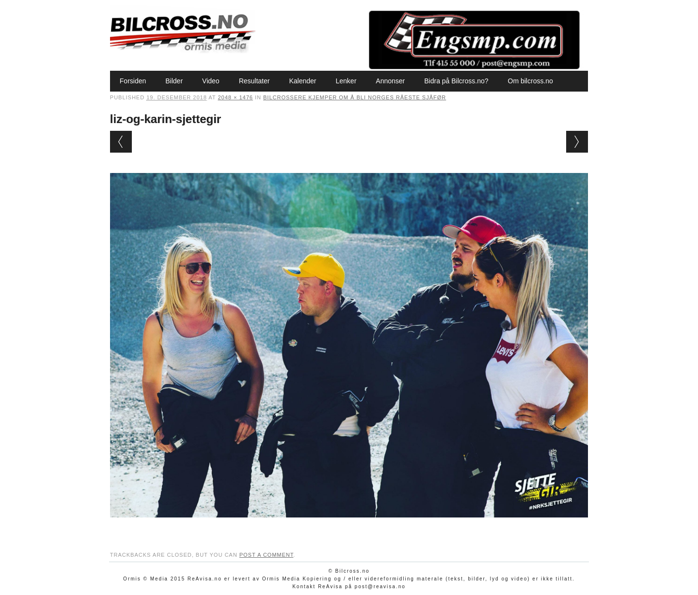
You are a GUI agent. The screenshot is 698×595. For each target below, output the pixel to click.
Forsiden (133, 81)
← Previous (121, 142)
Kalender (302, 81)
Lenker (345, 81)
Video (211, 81)
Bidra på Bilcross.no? (456, 81)
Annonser (390, 81)
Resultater (254, 81)
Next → (577, 142)
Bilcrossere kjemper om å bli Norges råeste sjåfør (354, 97)
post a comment (266, 555)
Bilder (174, 81)
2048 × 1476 (235, 97)
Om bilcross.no (530, 81)
